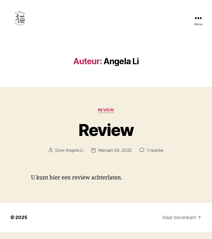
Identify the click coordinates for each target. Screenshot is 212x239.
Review (106, 116)
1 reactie (155, 157)
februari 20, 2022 (115, 157)
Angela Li (75, 157)
